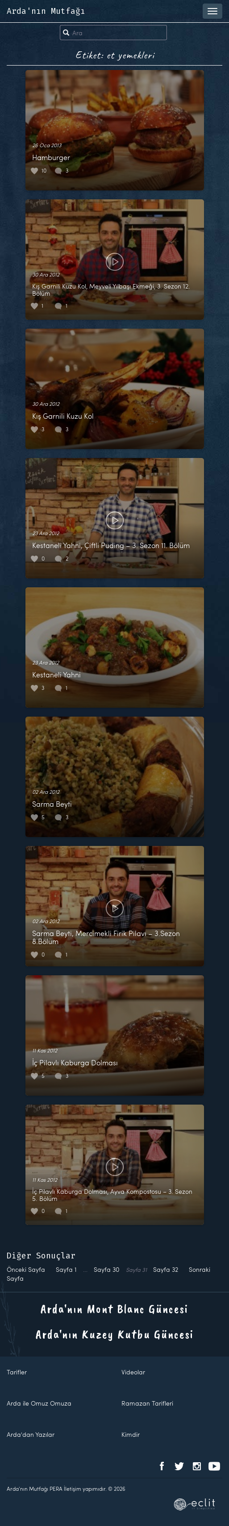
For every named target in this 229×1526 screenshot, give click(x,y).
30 (107, 1269)
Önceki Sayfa (26, 1269)
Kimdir (130, 1434)
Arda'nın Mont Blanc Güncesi (114, 1308)
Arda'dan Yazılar (30, 1434)
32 (165, 1269)
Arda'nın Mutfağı (46, 11)
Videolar (133, 1372)
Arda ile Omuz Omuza (39, 1403)
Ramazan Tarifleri (147, 1403)
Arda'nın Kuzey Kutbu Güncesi (115, 1334)
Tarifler (17, 1372)
